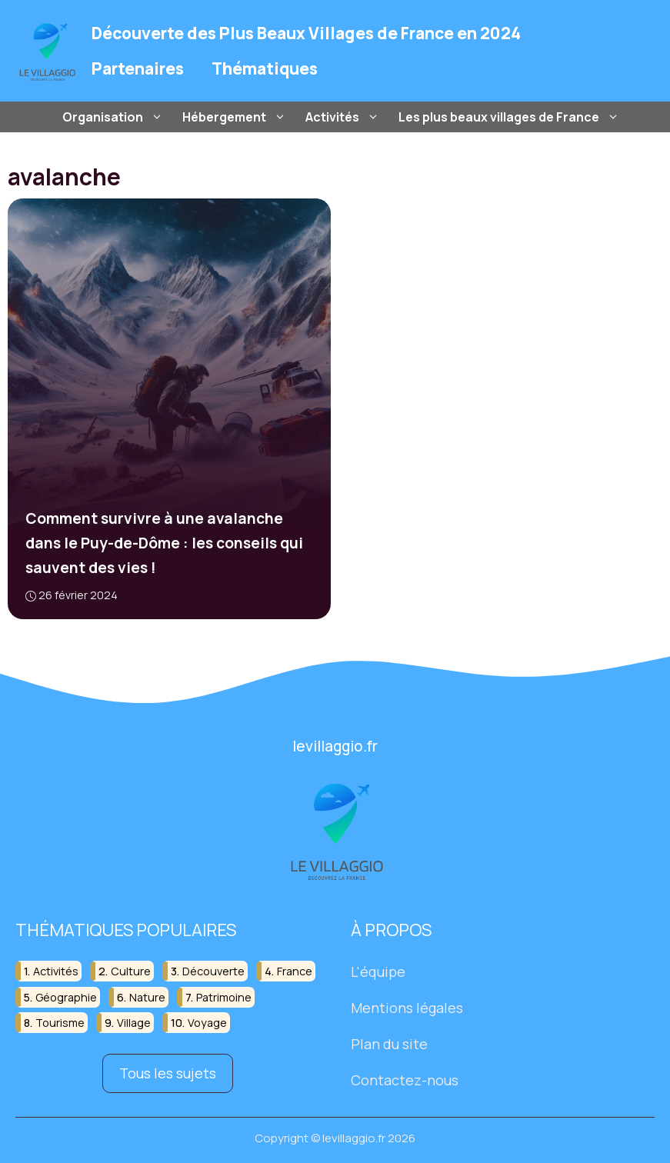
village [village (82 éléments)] (134, 1022)
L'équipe (378, 971)
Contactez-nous (404, 1079)
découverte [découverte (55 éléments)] (213, 971)
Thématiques (265, 68)
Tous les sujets (167, 1073)
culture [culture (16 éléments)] (131, 971)
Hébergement (236, 117)
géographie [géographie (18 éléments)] (66, 996)
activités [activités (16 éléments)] (55, 971)
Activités (344, 117)
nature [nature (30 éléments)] (147, 996)
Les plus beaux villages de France (510, 117)
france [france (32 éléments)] (294, 971)
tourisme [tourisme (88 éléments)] (60, 1022)
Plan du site (389, 1044)
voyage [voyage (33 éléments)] (207, 1022)
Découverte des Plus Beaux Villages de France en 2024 (306, 33)
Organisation (114, 117)
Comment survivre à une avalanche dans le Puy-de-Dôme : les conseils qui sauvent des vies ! (164, 543)
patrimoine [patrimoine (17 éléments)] (224, 996)
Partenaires (138, 68)
